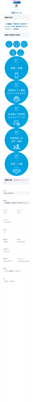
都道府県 (5, 239)
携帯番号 (5, 258)
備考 (4, 278)
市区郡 (19, 239)
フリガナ (5, 219)
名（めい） (19, 210)
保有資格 (4, 268)
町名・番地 (5, 249)
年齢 (4, 229)
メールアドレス (20, 258)
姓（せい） (5, 210)
